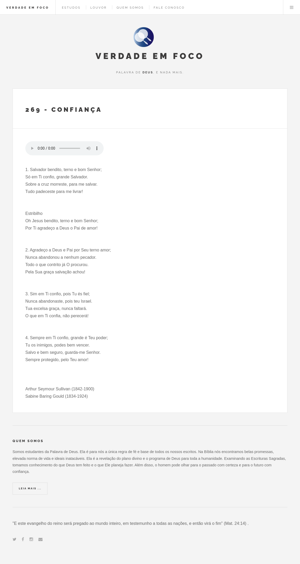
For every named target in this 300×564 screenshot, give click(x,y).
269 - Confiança (63, 109)
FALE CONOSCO (169, 7)
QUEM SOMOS (130, 7)
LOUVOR (98, 7)
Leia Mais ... (30, 488)
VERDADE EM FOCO (27, 7)
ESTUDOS (71, 7)
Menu (291, 7)
